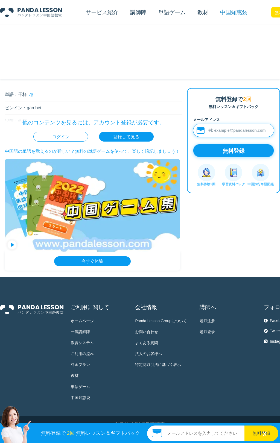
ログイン (60, 136)
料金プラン (80, 364)
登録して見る (126, 136)
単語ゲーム (80, 387)
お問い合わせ (146, 332)
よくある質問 (146, 343)
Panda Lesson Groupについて (160, 321)
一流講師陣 (80, 332)
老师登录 (207, 332)
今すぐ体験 (92, 261)
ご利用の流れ (82, 353)
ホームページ (82, 321)
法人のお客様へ (148, 353)
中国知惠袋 (233, 12)
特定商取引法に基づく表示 (158, 364)
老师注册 (207, 321)
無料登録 (261, 433)
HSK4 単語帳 (38, 34)
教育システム (82, 343)
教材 (74, 375)
